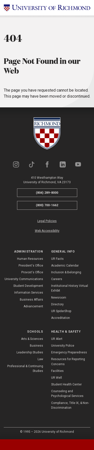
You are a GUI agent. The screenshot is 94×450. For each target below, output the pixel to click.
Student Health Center (66, 384)
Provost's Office (32, 272)
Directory (57, 304)
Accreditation (60, 318)
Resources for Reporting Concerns (68, 361)
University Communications (24, 279)
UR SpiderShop (61, 311)
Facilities (57, 371)
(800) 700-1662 (47, 205)
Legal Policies (47, 221)
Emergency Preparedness (69, 352)
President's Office (31, 265)
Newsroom (58, 297)
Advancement (33, 306)
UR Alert (56, 339)
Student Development (28, 286)
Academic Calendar (65, 265)
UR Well (56, 377)
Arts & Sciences (32, 339)
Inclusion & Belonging (66, 272)
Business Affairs (31, 299)
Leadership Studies (30, 352)
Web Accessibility (47, 231)
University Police (62, 345)
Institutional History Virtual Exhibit (69, 288)
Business (36, 345)
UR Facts (57, 259)
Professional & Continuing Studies (25, 368)
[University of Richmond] (47, 8)
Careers (56, 279)
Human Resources (30, 259)
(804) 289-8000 (47, 192)
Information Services (28, 292)
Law (40, 359)
